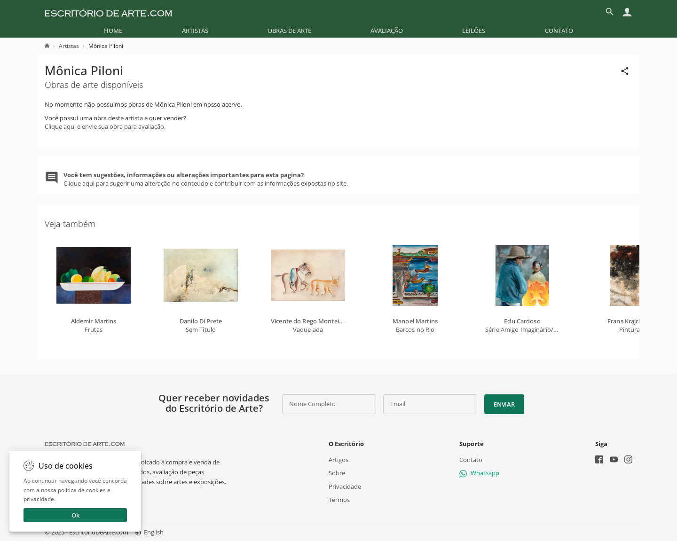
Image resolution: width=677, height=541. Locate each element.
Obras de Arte (289, 30)
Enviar (504, 404)
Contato (559, 30)
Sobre (337, 473)
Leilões (473, 30)
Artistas (195, 30)
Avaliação (386, 30)
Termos (339, 499)
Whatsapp (479, 473)
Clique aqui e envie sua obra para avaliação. (105, 126)
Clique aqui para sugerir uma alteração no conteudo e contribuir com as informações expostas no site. (205, 179)
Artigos (338, 459)
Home (113, 30)
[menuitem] (113, 31)
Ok (75, 515)
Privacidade (345, 486)
